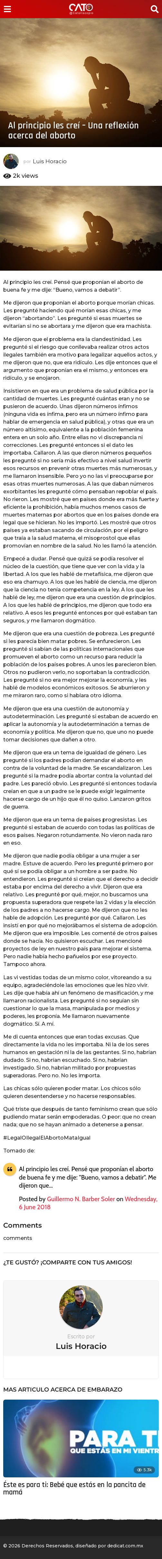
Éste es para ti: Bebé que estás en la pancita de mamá (74, 1488)
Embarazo (104, 1389)
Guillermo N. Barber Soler (81, 1199)
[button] (7, 9)
